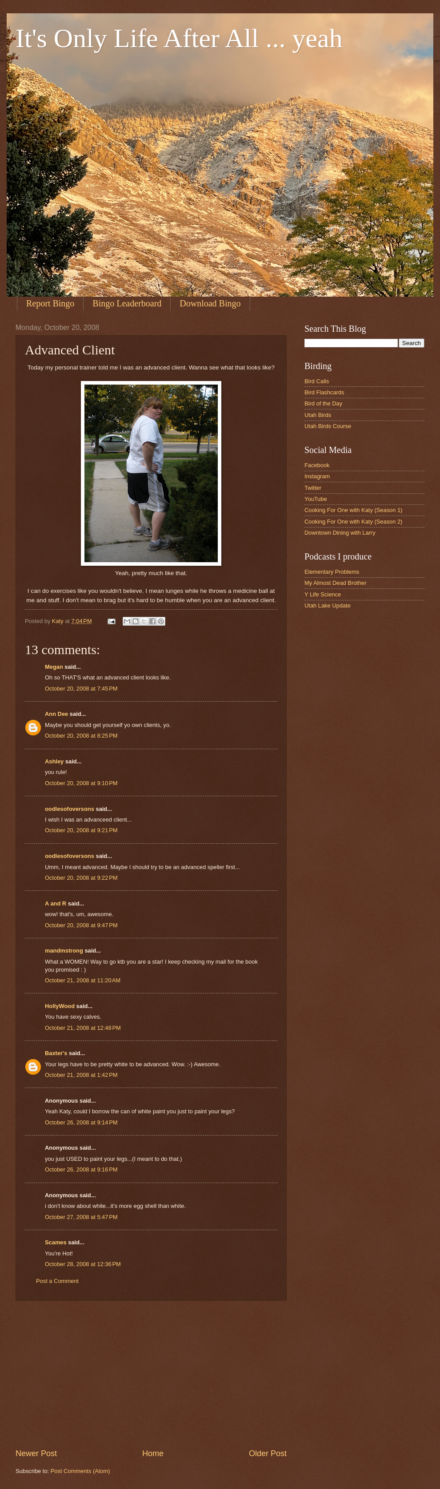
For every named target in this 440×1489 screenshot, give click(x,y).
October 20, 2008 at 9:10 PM (81, 783)
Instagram (317, 476)
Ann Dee (56, 714)
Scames (56, 1242)
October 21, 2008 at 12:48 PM (83, 1027)
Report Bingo (50, 303)
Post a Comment (57, 1281)
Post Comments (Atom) (80, 1471)
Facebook (317, 465)
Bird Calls (316, 381)
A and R (55, 903)
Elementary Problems (331, 571)
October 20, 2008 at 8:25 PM (81, 735)
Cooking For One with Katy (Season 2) (353, 521)
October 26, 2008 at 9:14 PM (81, 1122)
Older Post (268, 1453)
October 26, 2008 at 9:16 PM (81, 1169)
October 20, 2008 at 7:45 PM (81, 688)
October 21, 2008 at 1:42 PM (81, 1075)
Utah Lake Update (327, 605)
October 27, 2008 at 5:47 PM (81, 1217)
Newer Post (36, 1453)
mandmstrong (64, 950)
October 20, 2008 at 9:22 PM (81, 877)
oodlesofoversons (69, 809)
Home (153, 1453)
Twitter (312, 487)
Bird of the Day (323, 403)
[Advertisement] (151, 1374)
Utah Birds (317, 415)
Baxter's (56, 1053)
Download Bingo (210, 303)
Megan (54, 666)
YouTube (315, 499)
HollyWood (60, 1006)
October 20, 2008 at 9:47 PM (81, 925)
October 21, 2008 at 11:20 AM (82, 980)
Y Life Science (322, 594)
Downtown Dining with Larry (340, 532)
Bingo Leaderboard (126, 303)
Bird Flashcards (324, 392)
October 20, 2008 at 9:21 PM (81, 830)
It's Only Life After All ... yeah (179, 38)
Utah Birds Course (327, 426)
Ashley (54, 761)
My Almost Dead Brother (335, 583)
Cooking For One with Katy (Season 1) (353, 510)
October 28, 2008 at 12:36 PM (83, 1264)
